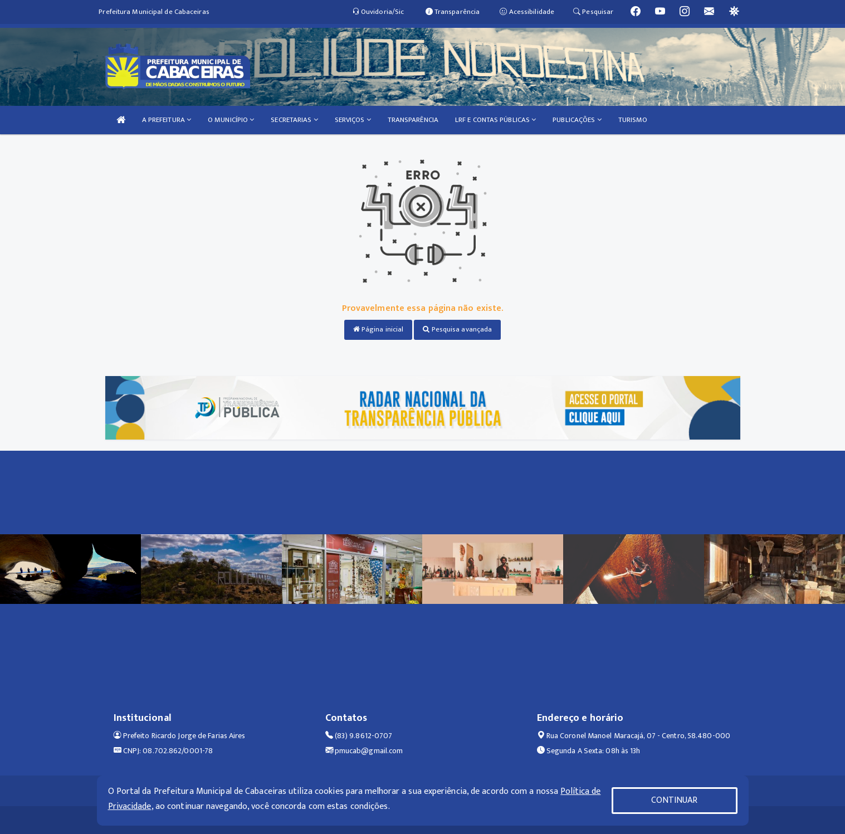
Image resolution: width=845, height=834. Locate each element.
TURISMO (633, 120)
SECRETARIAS (294, 120)
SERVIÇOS (353, 120)
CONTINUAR (674, 800)
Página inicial (378, 329)
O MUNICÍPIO (231, 120)
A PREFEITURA (166, 120)
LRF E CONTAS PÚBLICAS (495, 120)
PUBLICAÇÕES (577, 120)
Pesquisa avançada (457, 329)
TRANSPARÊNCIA (413, 120)
